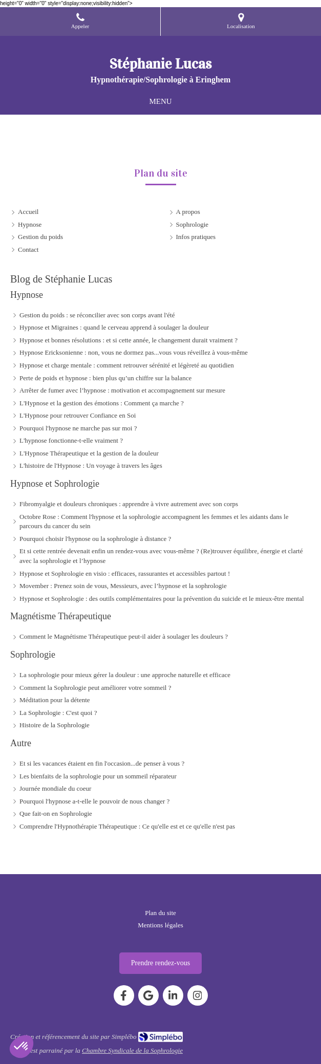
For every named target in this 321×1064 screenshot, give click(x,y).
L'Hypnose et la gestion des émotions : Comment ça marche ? (101, 403)
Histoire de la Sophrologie (54, 725)
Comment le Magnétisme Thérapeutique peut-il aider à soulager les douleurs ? (123, 636)
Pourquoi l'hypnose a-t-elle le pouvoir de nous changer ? (94, 801)
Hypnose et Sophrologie (54, 484)
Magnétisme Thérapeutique (60, 616)
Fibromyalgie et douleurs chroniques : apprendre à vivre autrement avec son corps (128, 504)
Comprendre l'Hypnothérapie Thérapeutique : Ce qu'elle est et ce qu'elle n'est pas (127, 826)
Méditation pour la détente (54, 700)
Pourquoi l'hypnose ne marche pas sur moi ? (78, 428)
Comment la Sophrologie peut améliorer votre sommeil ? (95, 687)
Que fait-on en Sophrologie (55, 813)
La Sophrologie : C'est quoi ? (58, 712)
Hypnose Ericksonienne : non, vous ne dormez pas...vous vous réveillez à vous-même (133, 352)
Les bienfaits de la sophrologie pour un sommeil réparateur (98, 776)
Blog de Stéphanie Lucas (61, 279)
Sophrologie (32, 654)
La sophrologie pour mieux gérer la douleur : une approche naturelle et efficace (124, 675)
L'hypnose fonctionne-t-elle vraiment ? (71, 440)
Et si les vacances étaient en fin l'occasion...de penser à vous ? (101, 763)
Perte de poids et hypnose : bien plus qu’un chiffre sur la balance (105, 378)
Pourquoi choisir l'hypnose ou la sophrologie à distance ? (95, 538)
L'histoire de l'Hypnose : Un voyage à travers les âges (90, 465)
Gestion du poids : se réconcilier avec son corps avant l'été (97, 315)
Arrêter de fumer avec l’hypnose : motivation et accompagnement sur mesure (122, 390)
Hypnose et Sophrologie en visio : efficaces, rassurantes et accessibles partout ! (124, 573)
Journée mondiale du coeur (55, 788)
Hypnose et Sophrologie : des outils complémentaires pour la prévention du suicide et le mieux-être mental (161, 598)
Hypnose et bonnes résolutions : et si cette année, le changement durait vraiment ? (128, 340)
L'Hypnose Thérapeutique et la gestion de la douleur (89, 453)
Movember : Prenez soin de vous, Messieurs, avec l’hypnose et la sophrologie (123, 586)
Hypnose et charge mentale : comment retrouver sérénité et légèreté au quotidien (126, 365)
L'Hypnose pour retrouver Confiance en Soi (77, 415)
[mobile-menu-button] (160, 101)
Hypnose (26, 295)
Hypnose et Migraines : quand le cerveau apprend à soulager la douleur (114, 327)
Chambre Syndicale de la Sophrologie (132, 1050)
